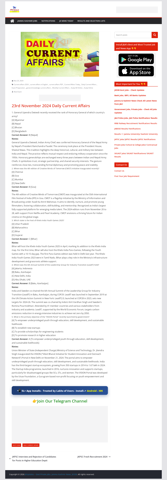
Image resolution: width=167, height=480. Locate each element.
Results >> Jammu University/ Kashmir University (136, 134)
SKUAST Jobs (120, 153)
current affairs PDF (56, 84)
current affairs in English (39, 84)
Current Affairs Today (72, 84)
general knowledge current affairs (38, 88)
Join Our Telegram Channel (62, 401)
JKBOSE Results (121, 128)
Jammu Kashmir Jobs (27, 21)
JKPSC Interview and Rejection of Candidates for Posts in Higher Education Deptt (32, 458)
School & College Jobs (135, 145)
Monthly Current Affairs (60, 88)
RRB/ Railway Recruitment (126, 123)
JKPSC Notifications (147, 139)
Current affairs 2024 (21, 84)
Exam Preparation (18, 88)
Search (155, 35)
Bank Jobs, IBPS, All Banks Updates (130, 95)
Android (92, 390)
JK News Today (66, 21)
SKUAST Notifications (136, 153)
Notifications (48, 21)
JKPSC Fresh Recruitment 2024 (94, 456)
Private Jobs (119, 145)
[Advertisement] (137, 10)
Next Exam (18, 92)
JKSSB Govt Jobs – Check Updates (129, 90)
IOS (101, 390)
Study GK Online (76, 88)
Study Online (88, 88)
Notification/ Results (148, 123)
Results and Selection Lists (91, 21)
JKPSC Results (131, 139)
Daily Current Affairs (88, 84)
